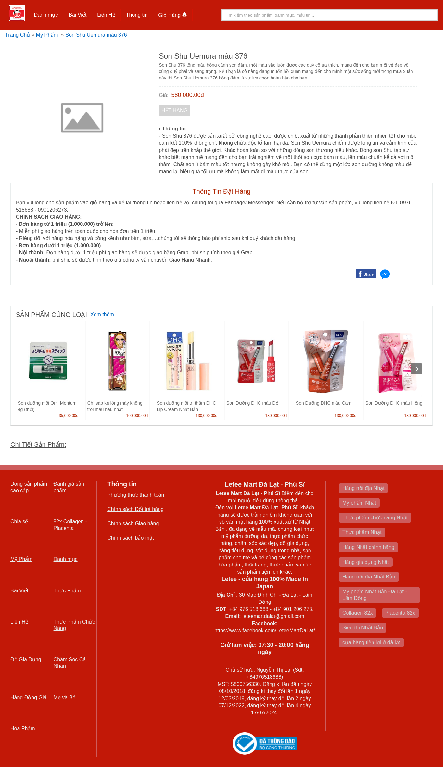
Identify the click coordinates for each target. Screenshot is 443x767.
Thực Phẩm (67, 590)
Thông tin (137, 15)
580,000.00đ (187, 95)
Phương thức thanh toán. (136, 495)
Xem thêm (102, 314)
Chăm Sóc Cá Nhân (70, 663)
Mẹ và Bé (65, 697)
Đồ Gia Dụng (25, 659)
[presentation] (416, 368)
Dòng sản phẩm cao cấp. (28, 487)
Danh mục (46, 15)
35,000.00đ (68, 415)
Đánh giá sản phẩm (69, 487)
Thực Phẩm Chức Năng (74, 625)
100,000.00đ (137, 415)
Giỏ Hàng (172, 15)
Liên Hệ (106, 15)
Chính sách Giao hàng (133, 523)
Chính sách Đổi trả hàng (135, 509)
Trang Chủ (17, 35)
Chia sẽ (19, 521)
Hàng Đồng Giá (28, 697)
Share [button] (368, 274)
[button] (46, 15)
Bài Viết (77, 15)
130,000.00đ (206, 415)
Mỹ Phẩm (47, 35)
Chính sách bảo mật (130, 538)
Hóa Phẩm (22, 728)
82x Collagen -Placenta (70, 525)
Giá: (163, 95)
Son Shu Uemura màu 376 (96, 35)
